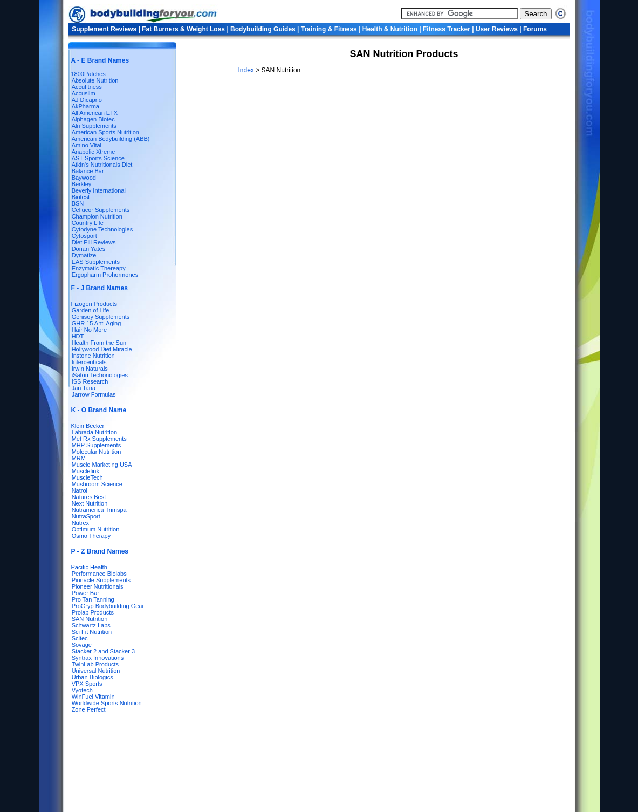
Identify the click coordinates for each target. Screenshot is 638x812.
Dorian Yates (89, 248)
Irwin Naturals (90, 368)
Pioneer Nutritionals (98, 586)
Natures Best (89, 497)
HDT (78, 336)
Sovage (82, 645)
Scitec (80, 638)
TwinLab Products (95, 664)
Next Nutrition (90, 503)
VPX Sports (87, 683)
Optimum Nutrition (96, 529)
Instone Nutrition (93, 355)
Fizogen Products (94, 304)
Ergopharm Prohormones (105, 274)
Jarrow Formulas (94, 394)
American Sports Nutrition (105, 132)
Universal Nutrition (96, 670)
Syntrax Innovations (98, 657)
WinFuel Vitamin (93, 696)
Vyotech (82, 690)
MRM (79, 458)
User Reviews (497, 29)
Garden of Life (90, 310)
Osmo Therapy (91, 536)
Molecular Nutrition (96, 451)
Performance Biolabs (99, 573)
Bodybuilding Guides (263, 29)
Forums (535, 29)
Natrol (79, 490)
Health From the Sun (99, 342)
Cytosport (84, 236)
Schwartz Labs (91, 625)
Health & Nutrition (389, 29)
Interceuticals (89, 362)
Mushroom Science (97, 484)
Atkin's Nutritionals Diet (102, 164)
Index (247, 70)
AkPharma (85, 106)
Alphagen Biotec (93, 119)
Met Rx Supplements (99, 438)
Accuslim (83, 93)
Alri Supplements (94, 125)
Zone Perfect (89, 709)
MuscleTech (87, 477)
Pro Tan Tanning (93, 599)
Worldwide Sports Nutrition (107, 703)
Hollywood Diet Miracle (102, 349)
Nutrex (80, 523)
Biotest (81, 197)
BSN (78, 203)
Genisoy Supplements (101, 316)
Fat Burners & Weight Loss (183, 29)
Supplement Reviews (104, 29)
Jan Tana (83, 388)
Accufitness (87, 87)
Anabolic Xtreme (93, 151)
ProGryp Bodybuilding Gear (108, 606)
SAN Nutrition (90, 619)
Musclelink (85, 471)
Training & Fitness (329, 29)
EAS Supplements (96, 261)
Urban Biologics (92, 677)
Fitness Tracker (446, 29)
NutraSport (86, 516)
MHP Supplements (96, 445)
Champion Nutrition (97, 216)
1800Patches (88, 74)
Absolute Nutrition (95, 80)
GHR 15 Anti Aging (96, 323)
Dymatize (84, 255)
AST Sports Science (98, 158)
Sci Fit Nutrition (92, 632)
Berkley (82, 184)
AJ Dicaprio (87, 100)
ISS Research (90, 381)
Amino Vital (86, 145)
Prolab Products (93, 612)
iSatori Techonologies (100, 375)
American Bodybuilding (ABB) (111, 138)
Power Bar (85, 593)
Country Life (88, 223)
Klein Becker (88, 425)
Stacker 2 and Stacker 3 (103, 651)
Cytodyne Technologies (102, 229)
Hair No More (89, 329)
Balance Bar (88, 171)
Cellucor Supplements (101, 210)
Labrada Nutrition (94, 432)
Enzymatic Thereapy (99, 268)
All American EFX (95, 113)
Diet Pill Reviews (94, 242)
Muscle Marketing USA (102, 464)
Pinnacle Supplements (101, 580)
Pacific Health (89, 567)
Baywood (84, 177)
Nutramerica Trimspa (99, 510)
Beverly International (99, 190)
